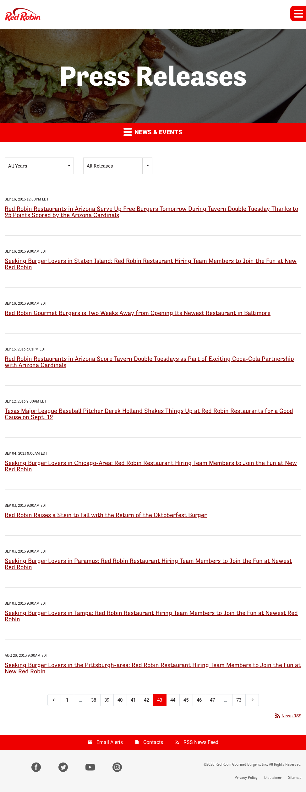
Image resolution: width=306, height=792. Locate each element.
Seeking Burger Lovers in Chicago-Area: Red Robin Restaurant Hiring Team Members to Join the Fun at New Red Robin (151, 466)
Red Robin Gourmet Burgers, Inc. (242, 764)
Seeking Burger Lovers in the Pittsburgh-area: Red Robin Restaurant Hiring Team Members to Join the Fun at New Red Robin (153, 668)
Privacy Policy (246, 777)
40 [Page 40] (120, 700)
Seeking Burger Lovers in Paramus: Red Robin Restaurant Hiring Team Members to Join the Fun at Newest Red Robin (148, 563)
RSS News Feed (200, 742)
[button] (298, 13)
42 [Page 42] (146, 700)
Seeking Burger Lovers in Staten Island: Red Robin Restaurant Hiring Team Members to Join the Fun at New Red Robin (151, 263)
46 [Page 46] (199, 700)
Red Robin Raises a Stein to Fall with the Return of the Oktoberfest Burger (106, 514)
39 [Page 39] (106, 700)
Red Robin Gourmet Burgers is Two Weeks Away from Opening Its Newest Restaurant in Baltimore (137, 312)
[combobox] (39, 166)
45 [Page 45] (186, 700)
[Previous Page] (54, 700)
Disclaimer (272, 777)
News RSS (287, 715)
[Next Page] (252, 700)
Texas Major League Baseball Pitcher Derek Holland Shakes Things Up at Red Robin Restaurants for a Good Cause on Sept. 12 (149, 413)
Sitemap (294, 777)
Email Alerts (109, 742)
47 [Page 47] (212, 700)
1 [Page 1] (67, 700)
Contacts (153, 742)
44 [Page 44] (172, 700)
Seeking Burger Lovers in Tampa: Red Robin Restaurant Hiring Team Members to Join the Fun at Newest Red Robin (151, 616)
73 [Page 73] (238, 700)
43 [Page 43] (159, 700)
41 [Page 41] (133, 700)
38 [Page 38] (93, 700)
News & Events (153, 131)
